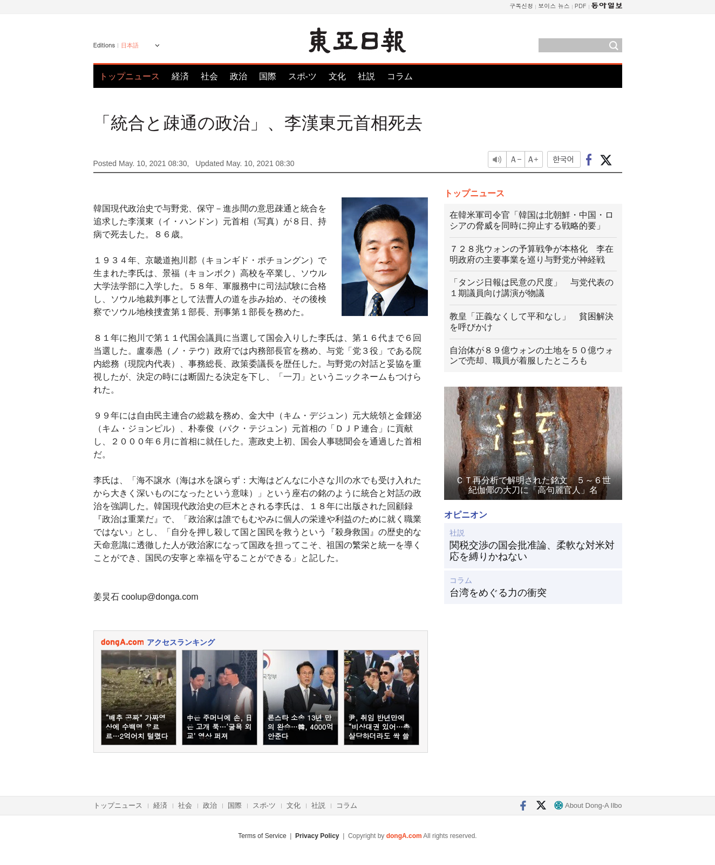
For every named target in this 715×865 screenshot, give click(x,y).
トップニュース (129, 76)
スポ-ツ (302, 76)
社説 (366, 76)
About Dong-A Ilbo (588, 805)
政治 (238, 76)
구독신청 (521, 6)
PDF (581, 6)
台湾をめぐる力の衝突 (498, 592)
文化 (337, 76)
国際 (267, 76)
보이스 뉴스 (554, 6)
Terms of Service (262, 836)
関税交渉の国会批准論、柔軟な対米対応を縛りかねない (532, 551)
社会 (209, 76)
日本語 (130, 45)
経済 (180, 76)
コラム (400, 76)
